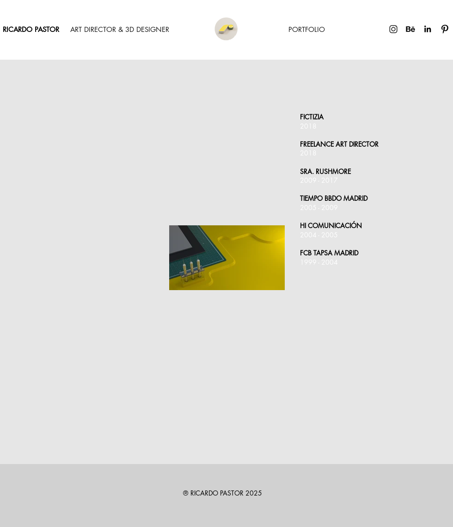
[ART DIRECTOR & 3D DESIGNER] (119, 29)
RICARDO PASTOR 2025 (226, 493)
